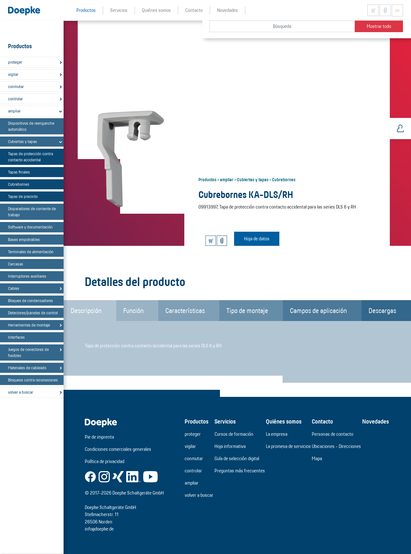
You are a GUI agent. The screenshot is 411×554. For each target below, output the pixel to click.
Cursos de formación (233, 434)
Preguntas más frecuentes (239, 471)
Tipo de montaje (247, 310)
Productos (207, 179)
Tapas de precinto (23, 196)
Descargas (382, 310)
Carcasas (15, 263)
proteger (15, 62)
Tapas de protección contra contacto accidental (30, 156)
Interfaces (16, 337)
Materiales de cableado (27, 367)
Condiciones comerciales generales (118, 449)
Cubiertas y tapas (22, 141)
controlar (15, 98)
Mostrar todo (379, 26)
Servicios (225, 421)
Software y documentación (30, 226)
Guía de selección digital (236, 458)
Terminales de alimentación (31, 251)
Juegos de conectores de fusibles (28, 352)
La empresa (276, 434)
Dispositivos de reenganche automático (31, 126)
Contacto (322, 421)
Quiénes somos (284, 421)
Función (133, 310)
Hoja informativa (230, 446)
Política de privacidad (104, 461)
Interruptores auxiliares (27, 276)
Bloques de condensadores (30, 300)
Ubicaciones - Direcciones (336, 446)
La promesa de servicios (288, 446)
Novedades (375, 421)
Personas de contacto (332, 434)
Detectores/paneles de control (33, 312)
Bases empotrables (24, 239)
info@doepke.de (99, 529)
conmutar (16, 86)
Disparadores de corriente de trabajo (32, 211)
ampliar (14, 110)
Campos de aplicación (318, 310)
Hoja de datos (256, 239)
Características (185, 310)
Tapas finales (19, 171)
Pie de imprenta (99, 437)
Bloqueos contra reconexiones (33, 379)
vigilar (13, 74)
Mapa (317, 458)
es (397, 10)
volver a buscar (20, 392)
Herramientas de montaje (29, 324)
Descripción (86, 310)
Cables (13, 288)
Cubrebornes (18, 184)
